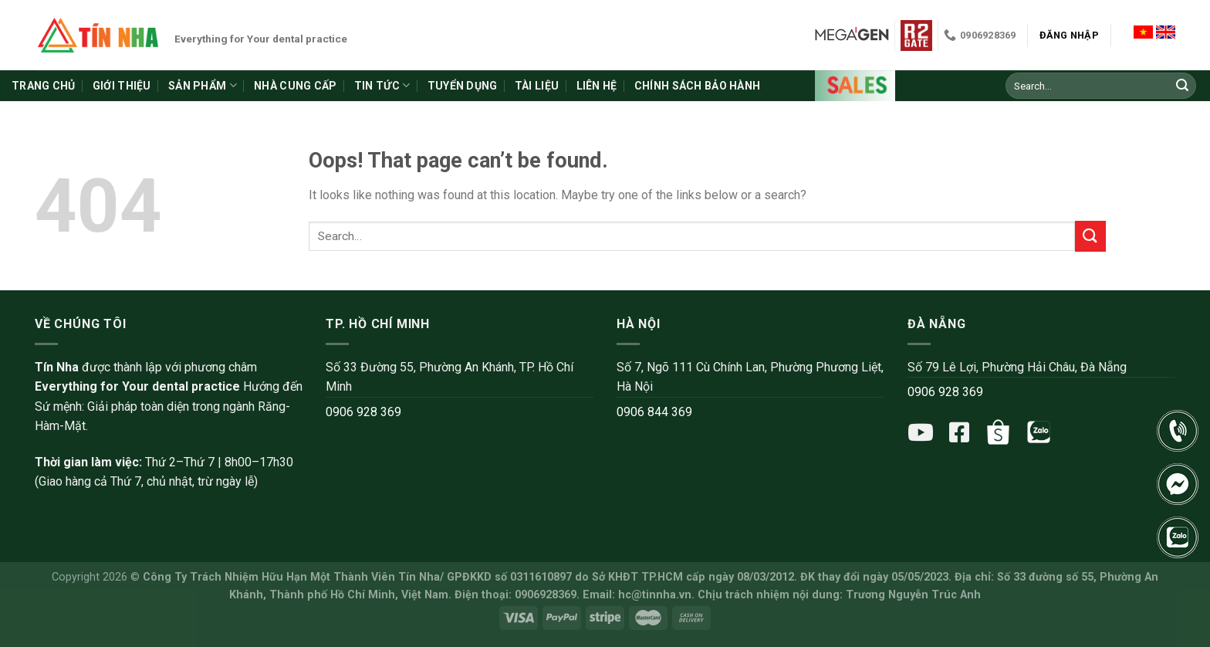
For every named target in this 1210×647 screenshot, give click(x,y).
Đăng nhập (1069, 35)
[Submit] (1182, 86)
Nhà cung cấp (295, 86)
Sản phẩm (202, 85)
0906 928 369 (363, 412)
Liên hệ (596, 86)
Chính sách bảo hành (697, 86)
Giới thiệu (122, 86)
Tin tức (382, 85)
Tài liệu (537, 86)
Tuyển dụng (463, 86)
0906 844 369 (654, 412)
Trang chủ (44, 86)
